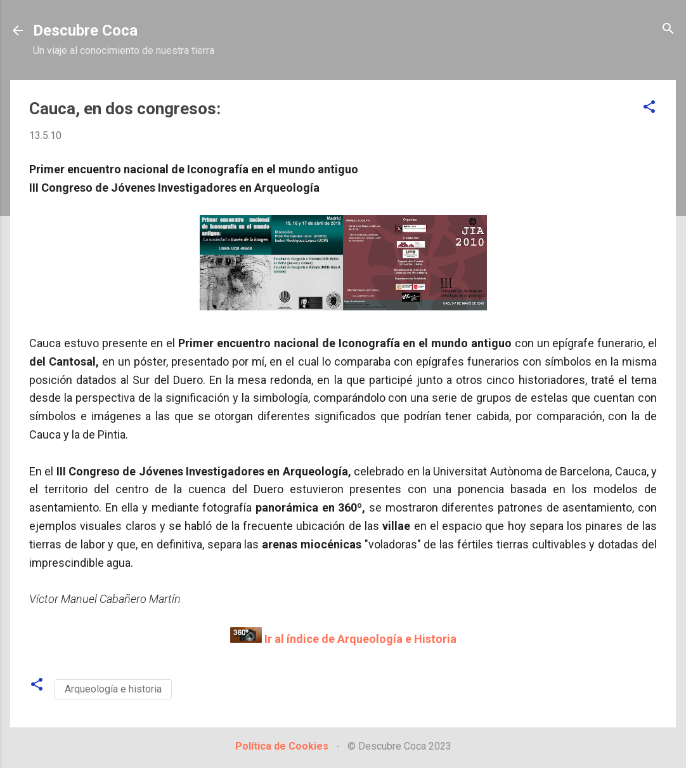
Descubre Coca (85, 30)
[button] (649, 107)
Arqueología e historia (113, 689)
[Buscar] (668, 29)
